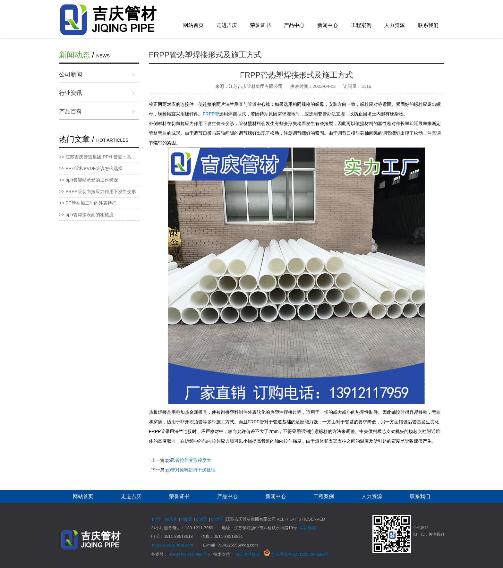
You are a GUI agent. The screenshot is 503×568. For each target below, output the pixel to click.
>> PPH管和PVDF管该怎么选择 (91, 168)
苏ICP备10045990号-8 (189, 554)
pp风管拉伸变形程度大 (188, 460)
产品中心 (294, 25)
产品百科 (70, 111)
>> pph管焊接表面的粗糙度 (86, 214)
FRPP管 (211, 113)
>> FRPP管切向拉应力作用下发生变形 (97, 191)
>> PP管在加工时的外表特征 (87, 203)
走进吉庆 (227, 25)
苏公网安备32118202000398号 (296, 554)
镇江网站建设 (247, 554)
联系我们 (428, 25)
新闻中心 (327, 25)
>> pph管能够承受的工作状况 (88, 179)
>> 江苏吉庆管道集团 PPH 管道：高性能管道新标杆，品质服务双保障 (99, 156)
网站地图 (307, 527)
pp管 (156, 519)
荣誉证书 (260, 25)
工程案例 (361, 25)
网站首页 (193, 25)
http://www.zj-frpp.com (172, 545)
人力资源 (394, 25)
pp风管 (171, 519)
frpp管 (186, 519)
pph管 (202, 519)
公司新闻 (70, 74)
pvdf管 (217, 519)
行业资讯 (70, 93)
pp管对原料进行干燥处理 (191, 469)
